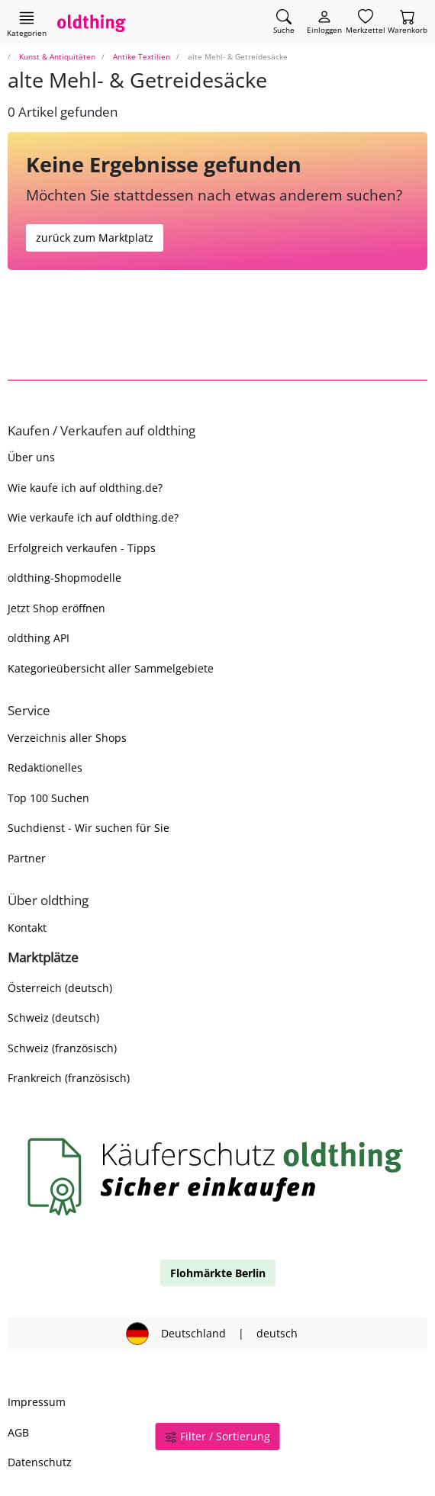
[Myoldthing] (324, 22)
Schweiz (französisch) (62, 1048)
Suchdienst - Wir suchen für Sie (88, 827)
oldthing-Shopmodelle (64, 577)
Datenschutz (40, 1462)
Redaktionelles (45, 767)
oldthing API (38, 638)
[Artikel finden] (284, 22)
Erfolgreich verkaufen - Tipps (82, 548)
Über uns (31, 457)
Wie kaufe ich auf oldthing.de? (85, 487)
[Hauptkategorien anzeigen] (26, 23)
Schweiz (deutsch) (53, 1017)
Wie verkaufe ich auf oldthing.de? (93, 517)
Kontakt (27, 927)
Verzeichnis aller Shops (67, 737)
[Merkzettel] (365, 22)
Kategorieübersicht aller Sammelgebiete (111, 668)
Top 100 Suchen (48, 798)
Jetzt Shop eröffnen (56, 608)
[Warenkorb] (407, 22)
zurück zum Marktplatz (94, 237)
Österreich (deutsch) (60, 988)
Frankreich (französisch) (69, 1078)
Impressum (37, 1402)
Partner (27, 858)
